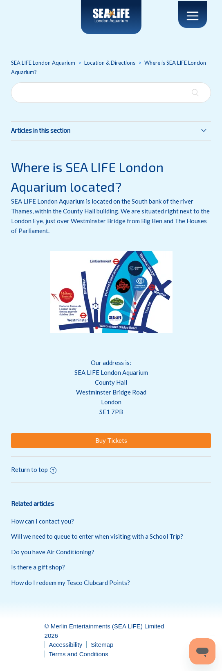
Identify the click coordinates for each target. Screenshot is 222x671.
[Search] (111, 92)
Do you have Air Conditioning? (52, 551)
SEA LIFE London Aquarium (43, 62)
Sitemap (102, 644)
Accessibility (66, 644)
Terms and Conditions (78, 654)
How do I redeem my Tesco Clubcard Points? (70, 582)
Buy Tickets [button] (111, 440)
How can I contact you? (42, 521)
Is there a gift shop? (38, 567)
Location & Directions (109, 62)
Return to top (33, 469)
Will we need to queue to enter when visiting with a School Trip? (97, 536)
